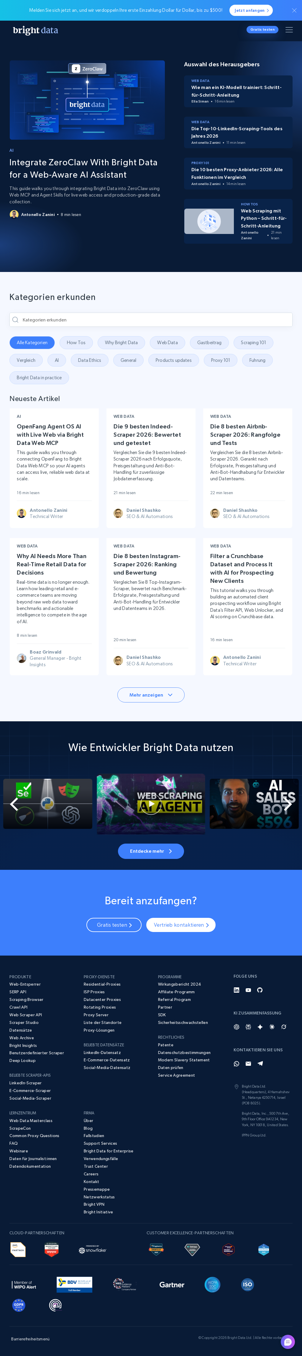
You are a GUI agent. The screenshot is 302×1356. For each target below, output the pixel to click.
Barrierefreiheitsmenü (30, 1339)
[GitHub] (260, 990)
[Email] (248, 1064)
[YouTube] (248, 990)
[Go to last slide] (15, 804)
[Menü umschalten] (290, 31)
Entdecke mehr (151, 851)
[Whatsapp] (236, 1064)
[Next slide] (287, 804)
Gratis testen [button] (262, 29)
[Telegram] (260, 1064)
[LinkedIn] (236, 990)
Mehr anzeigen (151, 694)
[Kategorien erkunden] (150, 320)
